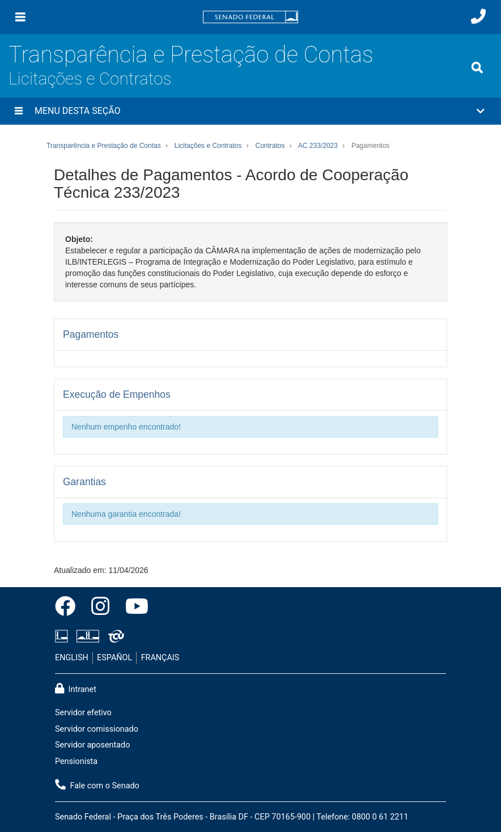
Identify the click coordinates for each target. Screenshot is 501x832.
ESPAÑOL (114, 658)
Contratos (270, 146)
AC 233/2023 (318, 146)
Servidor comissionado (96, 729)
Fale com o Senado (97, 785)
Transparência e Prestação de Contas (191, 54)
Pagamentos (90, 334)
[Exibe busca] (477, 67)
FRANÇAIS (160, 658)
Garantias (84, 481)
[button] (250, 111)
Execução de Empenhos (117, 394)
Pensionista (76, 761)
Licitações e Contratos (90, 78)
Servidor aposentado (92, 745)
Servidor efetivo (83, 713)
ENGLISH (71, 658)
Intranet (75, 688)
